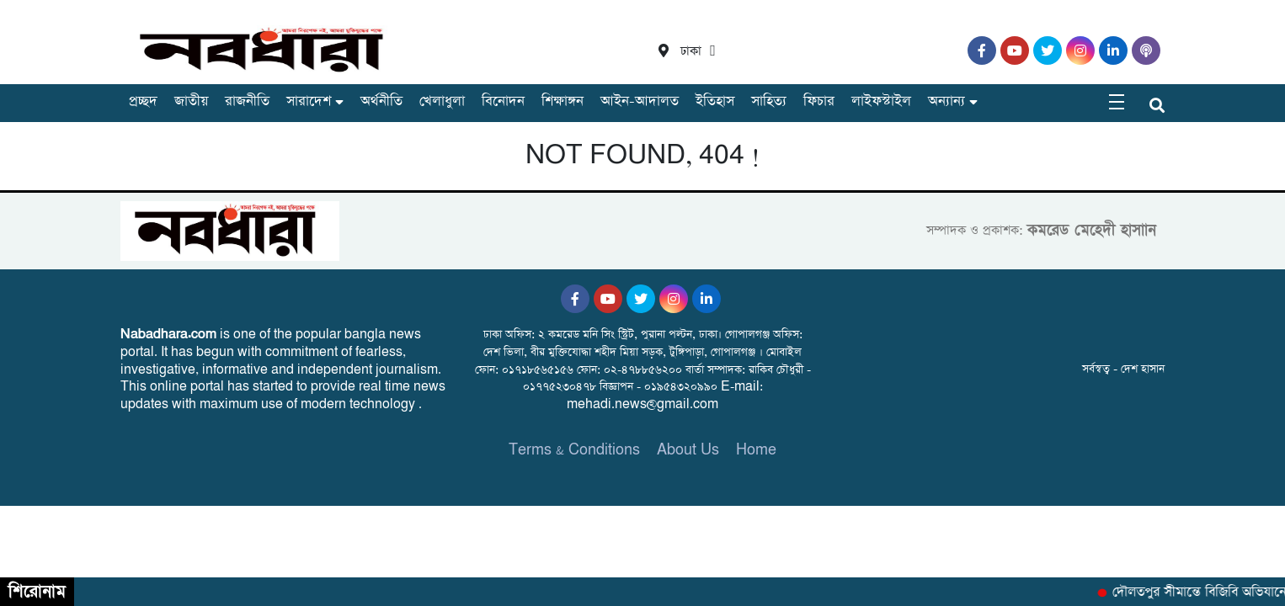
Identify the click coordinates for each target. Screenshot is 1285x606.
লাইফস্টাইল (881, 101)
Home (756, 450)
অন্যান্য (946, 101)
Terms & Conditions (574, 450)
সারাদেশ (308, 101)
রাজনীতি (247, 101)
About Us (688, 450)
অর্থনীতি (381, 101)
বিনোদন (503, 101)
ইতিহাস (715, 101)
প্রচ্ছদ (143, 101)
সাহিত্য (768, 101)
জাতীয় (191, 101)
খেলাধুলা (442, 101)
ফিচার (818, 101)
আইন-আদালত (639, 101)
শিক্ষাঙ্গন (562, 101)
